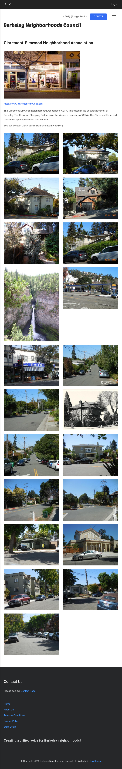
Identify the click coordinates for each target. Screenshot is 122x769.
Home (7, 704)
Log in (114, 4)
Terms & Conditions (14, 715)
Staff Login (10, 726)
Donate (98, 16)
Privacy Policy (11, 721)
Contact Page (28, 691)
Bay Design (96, 761)
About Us (9, 709)
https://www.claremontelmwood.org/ (24, 103)
